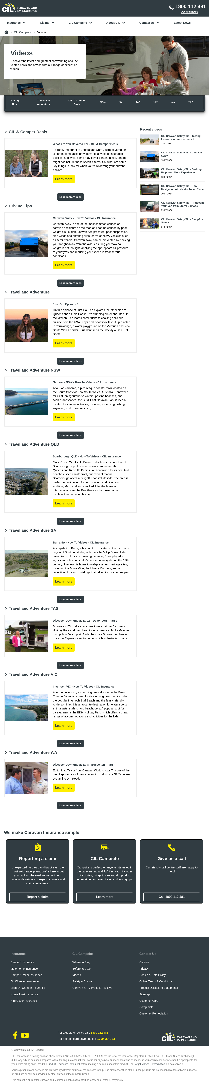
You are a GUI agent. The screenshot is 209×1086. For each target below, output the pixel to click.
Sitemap (144, 994)
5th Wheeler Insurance (25, 981)
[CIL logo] (19, 8)
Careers (144, 962)
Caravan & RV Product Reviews (92, 987)
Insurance (18, 954)
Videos (76, 975)
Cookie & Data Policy (152, 975)
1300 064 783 (106, 1038)
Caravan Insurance (22, 962)
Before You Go (81, 968)
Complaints (146, 1007)
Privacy (144, 968)
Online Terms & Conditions (155, 981)
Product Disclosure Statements (158, 987)
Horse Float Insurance (24, 994)
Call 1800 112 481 (172, 897)
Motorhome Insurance (24, 968)
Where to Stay (81, 962)
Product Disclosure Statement (64, 1064)
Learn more (104, 897)
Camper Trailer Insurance (26, 975)
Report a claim (38, 897)
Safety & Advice (82, 981)
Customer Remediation (153, 1013)
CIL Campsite (82, 954)
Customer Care (148, 1000)
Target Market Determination (149, 1064)
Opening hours (189, 11)
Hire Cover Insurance (24, 1000)
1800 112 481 (99, 1032)
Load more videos (70, 196)
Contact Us (147, 954)
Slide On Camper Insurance (28, 987)
